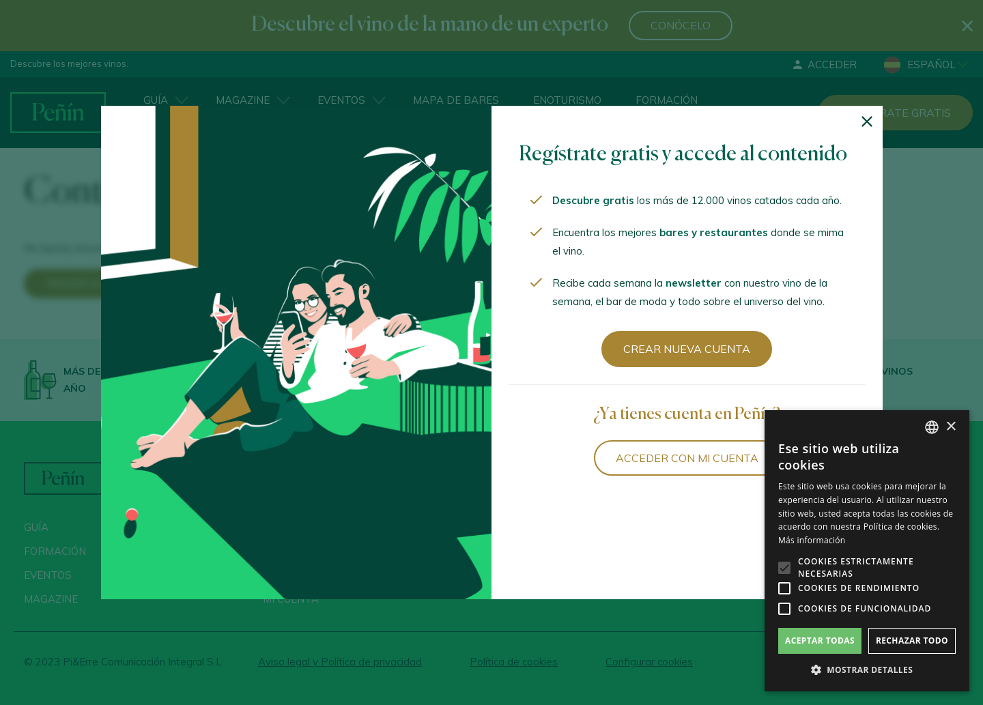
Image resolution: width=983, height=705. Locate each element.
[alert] (867, 550)
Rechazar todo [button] (912, 640)
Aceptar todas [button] (820, 640)
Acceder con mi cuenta (687, 458)
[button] (867, 670)
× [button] (950, 427)
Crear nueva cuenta (686, 349)
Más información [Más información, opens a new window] (811, 540)
